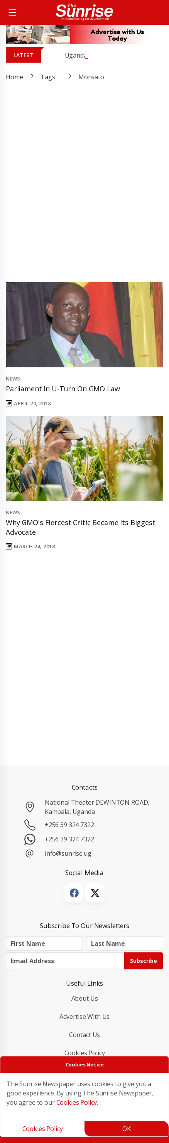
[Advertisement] (84, 188)
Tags (48, 77)
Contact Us (84, 1034)
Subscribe (143, 960)
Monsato (91, 77)
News (13, 378)
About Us (84, 998)
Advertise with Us (84, 1016)
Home (14, 77)
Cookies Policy (84, 1053)
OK (126, 1128)
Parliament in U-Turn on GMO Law (63, 388)
